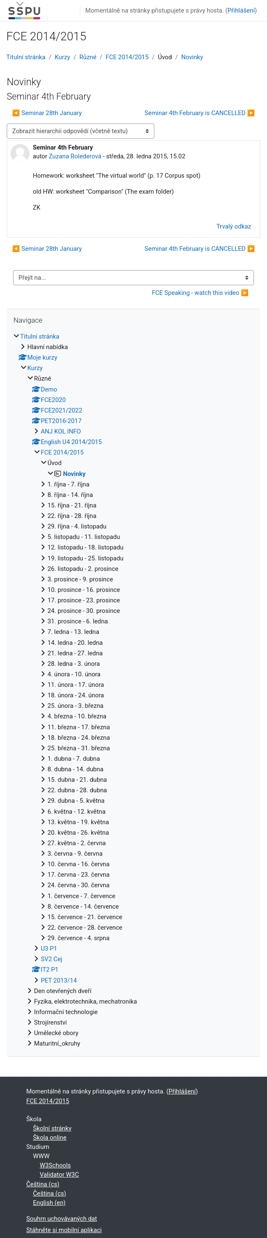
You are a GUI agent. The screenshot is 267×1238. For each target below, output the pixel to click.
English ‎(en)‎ (49, 1202)
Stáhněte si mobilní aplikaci (64, 1230)
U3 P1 (49, 948)
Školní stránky (52, 1128)
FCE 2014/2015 (127, 57)
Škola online (50, 1137)
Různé (87, 57)
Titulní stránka (25, 57)
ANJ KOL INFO (61, 431)
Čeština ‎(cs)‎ (43, 1184)
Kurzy (62, 57)
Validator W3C (59, 1174)
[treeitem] (133, 690)
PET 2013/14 (59, 980)
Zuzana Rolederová (75, 156)
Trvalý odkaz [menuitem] (234, 226)
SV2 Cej (51, 959)
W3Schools (55, 1165)
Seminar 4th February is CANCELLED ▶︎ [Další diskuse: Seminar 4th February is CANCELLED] (200, 113)
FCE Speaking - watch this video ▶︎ (200, 293)
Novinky (192, 57)
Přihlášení (241, 10)
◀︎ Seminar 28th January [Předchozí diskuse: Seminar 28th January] (47, 113)
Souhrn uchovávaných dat (61, 1218)
